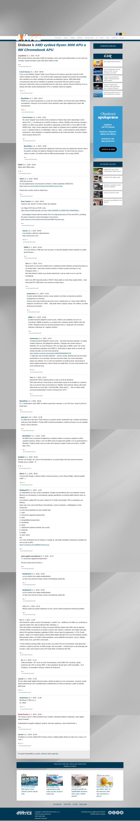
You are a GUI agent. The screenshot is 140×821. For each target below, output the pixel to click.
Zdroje (122, 38)
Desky (66, 38)
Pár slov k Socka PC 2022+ (111, 192)
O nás (75, 804)
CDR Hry (107, 56)
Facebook (57, 804)
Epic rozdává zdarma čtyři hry (112, 61)
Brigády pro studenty (70, 766)
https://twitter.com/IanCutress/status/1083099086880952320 (50, 353)
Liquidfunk (22, 56)
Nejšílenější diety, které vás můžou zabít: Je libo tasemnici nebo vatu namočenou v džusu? (104, 791)
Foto (107, 38)
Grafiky (72, 38)
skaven (25, 231)
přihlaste (44, 754)
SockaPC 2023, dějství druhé (112, 177)
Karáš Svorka (23, 714)
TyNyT (22, 179)
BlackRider (25, 98)
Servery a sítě (89, 38)
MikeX (22, 473)
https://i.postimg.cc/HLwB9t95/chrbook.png (34, 545)
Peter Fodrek (26, 201)
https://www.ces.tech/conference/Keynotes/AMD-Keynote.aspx (41, 186)
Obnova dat (73, 764)
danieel (20, 734)
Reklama (83, 804)
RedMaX (21, 457)
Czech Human (25, 72)
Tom (27, 263)
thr (21, 620)
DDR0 (20, 165)
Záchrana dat (82, 764)
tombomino (31, 293)
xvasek (20, 679)
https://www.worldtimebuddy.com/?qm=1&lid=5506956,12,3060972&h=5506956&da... (50, 210)
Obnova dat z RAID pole (61, 764)
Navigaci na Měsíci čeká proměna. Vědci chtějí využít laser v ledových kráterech (112, 86)
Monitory (114, 38)
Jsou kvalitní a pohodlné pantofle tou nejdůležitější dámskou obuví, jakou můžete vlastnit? (79, 791)
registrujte (54, 754)
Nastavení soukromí (41, 818)
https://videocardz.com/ (30, 236)
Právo (102, 38)
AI (96, 38)
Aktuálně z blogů (108, 164)
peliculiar (24, 417)
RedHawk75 (24, 490)
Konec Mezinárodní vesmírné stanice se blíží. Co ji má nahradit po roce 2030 (112, 71)
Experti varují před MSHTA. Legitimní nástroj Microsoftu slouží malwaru (111, 78)
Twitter (67, 804)
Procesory (58, 38)
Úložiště (79, 38)
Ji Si (24, 606)
